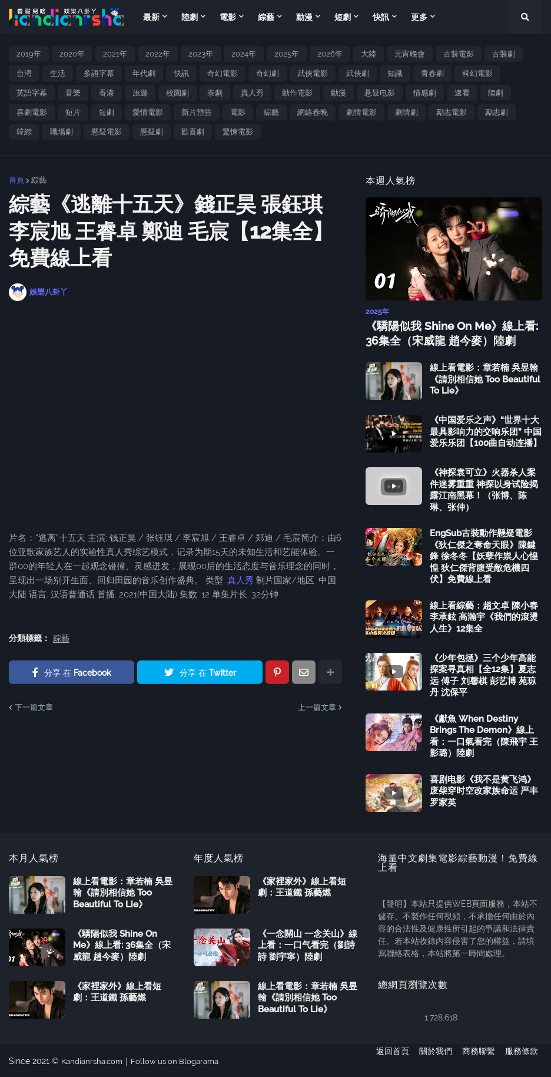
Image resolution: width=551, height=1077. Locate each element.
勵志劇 (496, 112)
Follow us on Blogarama (182, 1060)
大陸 (368, 53)
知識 (395, 73)
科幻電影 (477, 73)
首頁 (16, 180)
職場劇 (61, 131)
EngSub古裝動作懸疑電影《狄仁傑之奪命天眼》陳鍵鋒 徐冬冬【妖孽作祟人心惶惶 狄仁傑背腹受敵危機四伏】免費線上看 (484, 555)
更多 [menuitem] (419, 17)
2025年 (286, 53)
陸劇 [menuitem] (189, 17)
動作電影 (297, 92)
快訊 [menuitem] (381, 17)
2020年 (72, 53)
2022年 (157, 53)
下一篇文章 (34, 707)
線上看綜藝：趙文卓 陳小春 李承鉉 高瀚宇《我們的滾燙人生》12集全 (484, 615)
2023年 (200, 53)
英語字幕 (31, 92)
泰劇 (215, 92)
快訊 (181, 73)
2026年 (330, 53)
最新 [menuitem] (151, 17)
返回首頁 (384, 1060)
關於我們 (431, 1060)
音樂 (73, 92)
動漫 (338, 92)
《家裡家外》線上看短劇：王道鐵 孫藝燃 (117, 990)
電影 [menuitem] (228, 17)
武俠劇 (357, 73)
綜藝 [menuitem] (266, 17)
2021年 (115, 53)
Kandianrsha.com (94, 1060)
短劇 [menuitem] (342, 17)
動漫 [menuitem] (304, 17)
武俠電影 (312, 73)
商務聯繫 (478, 1060)
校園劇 (177, 92)
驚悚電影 (238, 131)
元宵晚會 (409, 53)
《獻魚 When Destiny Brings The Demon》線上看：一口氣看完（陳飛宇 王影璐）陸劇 (484, 734)
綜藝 (271, 112)
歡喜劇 (192, 131)
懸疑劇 (151, 131)
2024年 (243, 53)
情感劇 (424, 92)
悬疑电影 (379, 92)
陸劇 (495, 92)
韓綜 (24, 131)
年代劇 (143, 73)
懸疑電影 (106, 131)
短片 (73, 112)
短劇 (106, 112)
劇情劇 (406, 112)
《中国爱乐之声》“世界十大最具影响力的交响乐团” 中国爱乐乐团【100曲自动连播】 (486, 430)
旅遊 (140, 92)
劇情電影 (361, 112)
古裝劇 (503, 53)
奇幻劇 (267, 73)
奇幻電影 (222, 73)
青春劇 (432, 73)
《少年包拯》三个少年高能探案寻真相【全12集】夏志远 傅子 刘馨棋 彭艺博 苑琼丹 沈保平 (483, 673)
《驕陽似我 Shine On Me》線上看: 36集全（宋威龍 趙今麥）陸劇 (447, 332)
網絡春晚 (312, 112)
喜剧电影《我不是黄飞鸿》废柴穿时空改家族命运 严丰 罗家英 (484, 789)
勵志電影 (451, 112)
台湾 (24, 73)
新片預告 (196, 112)
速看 (462, 92)
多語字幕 (99, 73)
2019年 (28, 53)
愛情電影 (147, 112)
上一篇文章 (317, 707)
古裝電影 (458, 53)
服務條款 (525, 1060)
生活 (57, 73)
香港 (106, 92)
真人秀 (252, 92)
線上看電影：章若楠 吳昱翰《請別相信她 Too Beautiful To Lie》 (485, 378)
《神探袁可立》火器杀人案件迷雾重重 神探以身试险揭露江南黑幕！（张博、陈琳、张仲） (484, 488)
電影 (237, 112)
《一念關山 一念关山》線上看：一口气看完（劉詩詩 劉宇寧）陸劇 (307, 943)
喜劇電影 (31, 112)
